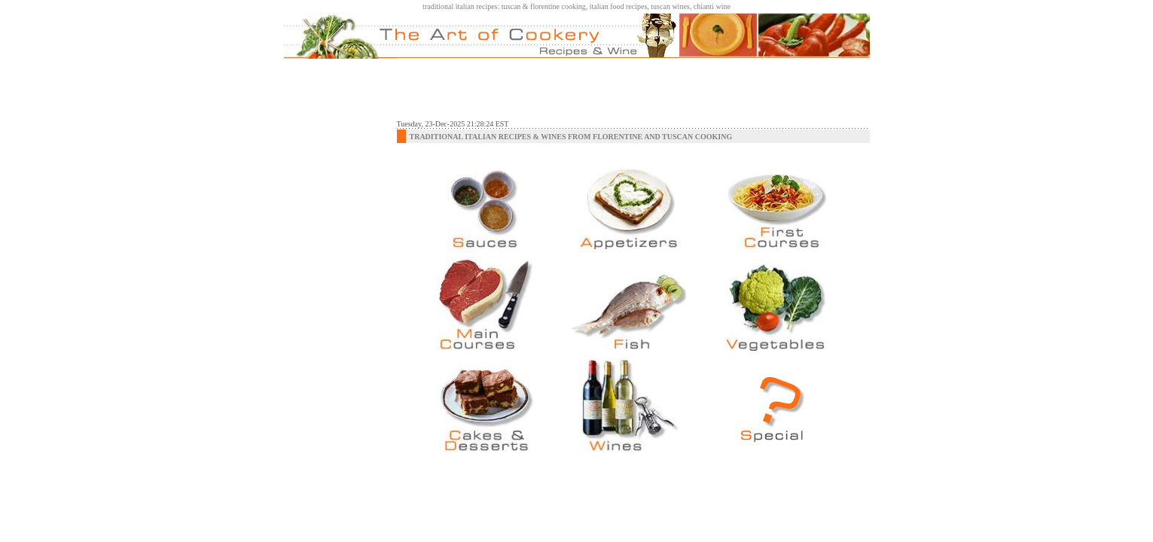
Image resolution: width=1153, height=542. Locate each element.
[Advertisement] (633, 88)
